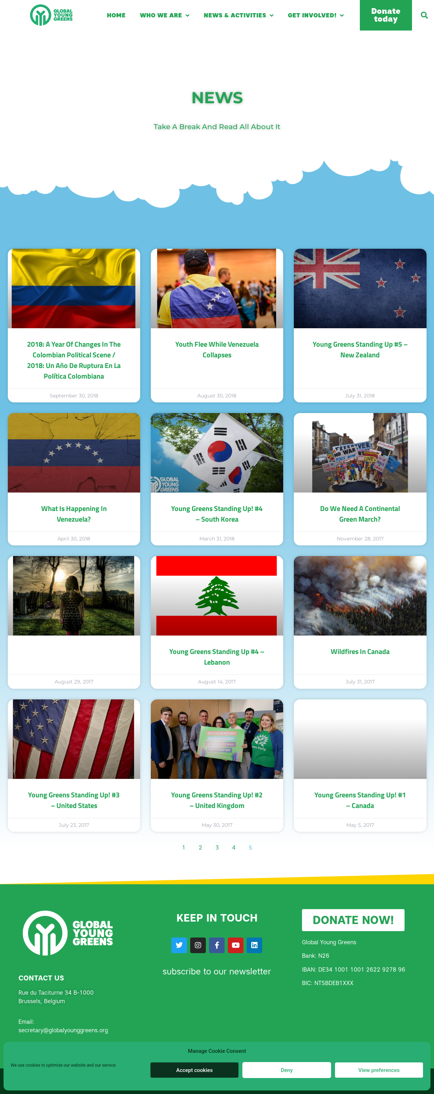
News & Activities (239, 15)
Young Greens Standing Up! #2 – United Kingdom (217, 800)
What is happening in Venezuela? (74, 513)
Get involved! (316, 15)
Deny (287, 1070)
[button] (424, 15)
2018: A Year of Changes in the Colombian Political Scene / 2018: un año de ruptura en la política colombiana (74, 360)
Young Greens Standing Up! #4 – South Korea (217, 513)
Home (116, 15)
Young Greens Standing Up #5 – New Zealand (360, 349)
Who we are (164, 15)
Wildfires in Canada (360, 651)
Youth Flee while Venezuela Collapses (217, 349)
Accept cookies (194, 1070)
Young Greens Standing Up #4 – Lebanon (216, 656)
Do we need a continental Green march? (360, 513)
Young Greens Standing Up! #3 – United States (74, 800)
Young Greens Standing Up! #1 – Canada (360, 800)
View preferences (379, 1070)
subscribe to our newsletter (217, 971)
